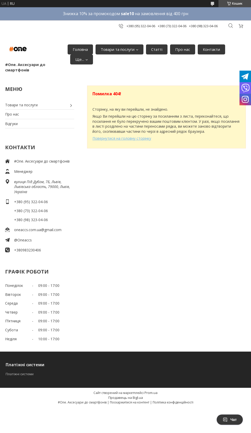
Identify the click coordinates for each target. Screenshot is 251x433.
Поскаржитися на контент (129, 402)
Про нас (182, 49)
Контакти (211, 49)
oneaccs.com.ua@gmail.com (37, 229)
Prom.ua (151, 392)
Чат (230, 419)
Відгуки (11, 123)
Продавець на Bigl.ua (125, 397)
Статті (156, 49)
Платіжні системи (20, 374)
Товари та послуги (117, 49)
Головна (80, 49)
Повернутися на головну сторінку (121, 138)
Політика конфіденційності (173, 402)
